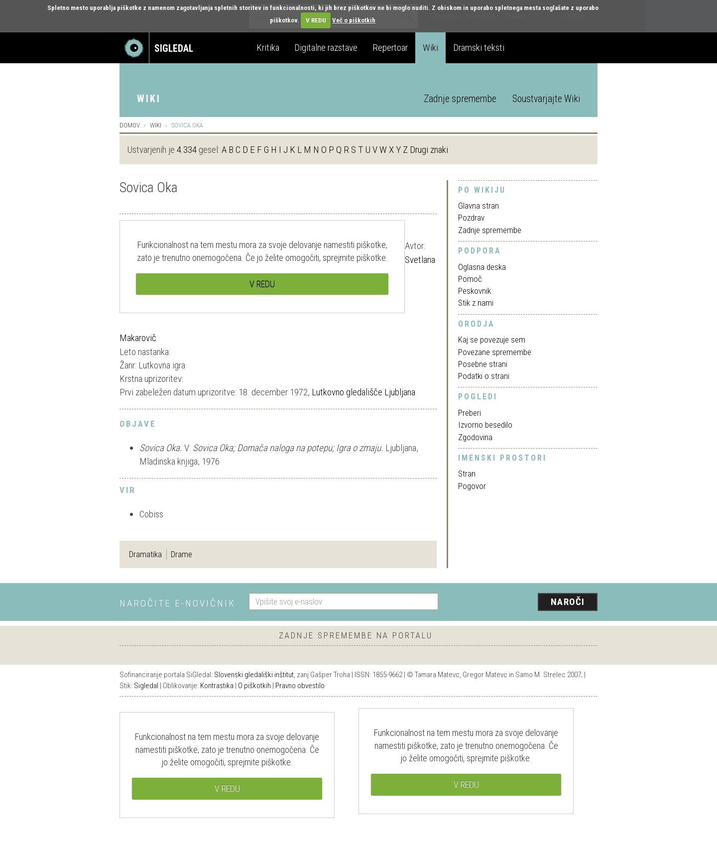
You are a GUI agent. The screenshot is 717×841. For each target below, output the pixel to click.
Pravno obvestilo (300, 685)
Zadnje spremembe (460, 99)
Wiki (430, 47)
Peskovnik (474, 291)
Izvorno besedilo (485, 425)
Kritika (267, 47)
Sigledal (146, 685)
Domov (130, 125)
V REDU (316, 20)
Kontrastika (217, 685)
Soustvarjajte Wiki (546, 99)
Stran (467, 474)
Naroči (568, 601)
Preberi (469, 413)
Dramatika (145, 554)
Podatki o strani (483, 376)
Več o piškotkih (353, 20)
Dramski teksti (478, 47)
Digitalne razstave (326, 47)
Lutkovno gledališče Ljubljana (363, 392)
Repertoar (390, 47)
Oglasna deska (482, 267)
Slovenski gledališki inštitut (254, 674)
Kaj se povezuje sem (491, 340)
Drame (181, 554)
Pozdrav (471, 218)
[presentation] (523, 602)
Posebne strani (482, 364)
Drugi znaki (429, 149)
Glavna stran (478, 206)
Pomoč (470, 279)
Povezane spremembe (494, 352)
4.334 (187, 149)
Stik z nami (475, 303)
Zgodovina (475, 437)
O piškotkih (254, 685)
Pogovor (472, 486)
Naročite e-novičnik (178, 603)
